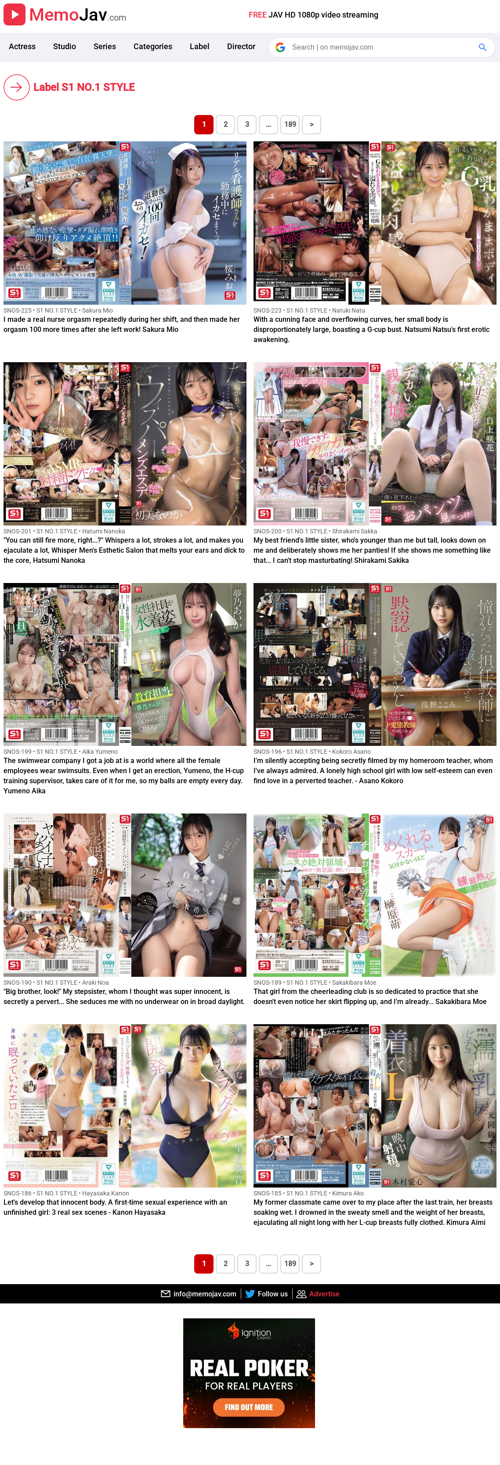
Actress (22, 46)
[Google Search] (483, 47)
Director (241, 46)
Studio (64, 46)
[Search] (382, 47)
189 (290, 124)
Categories (153, 46)
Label (200, 46)
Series (105, 46)
